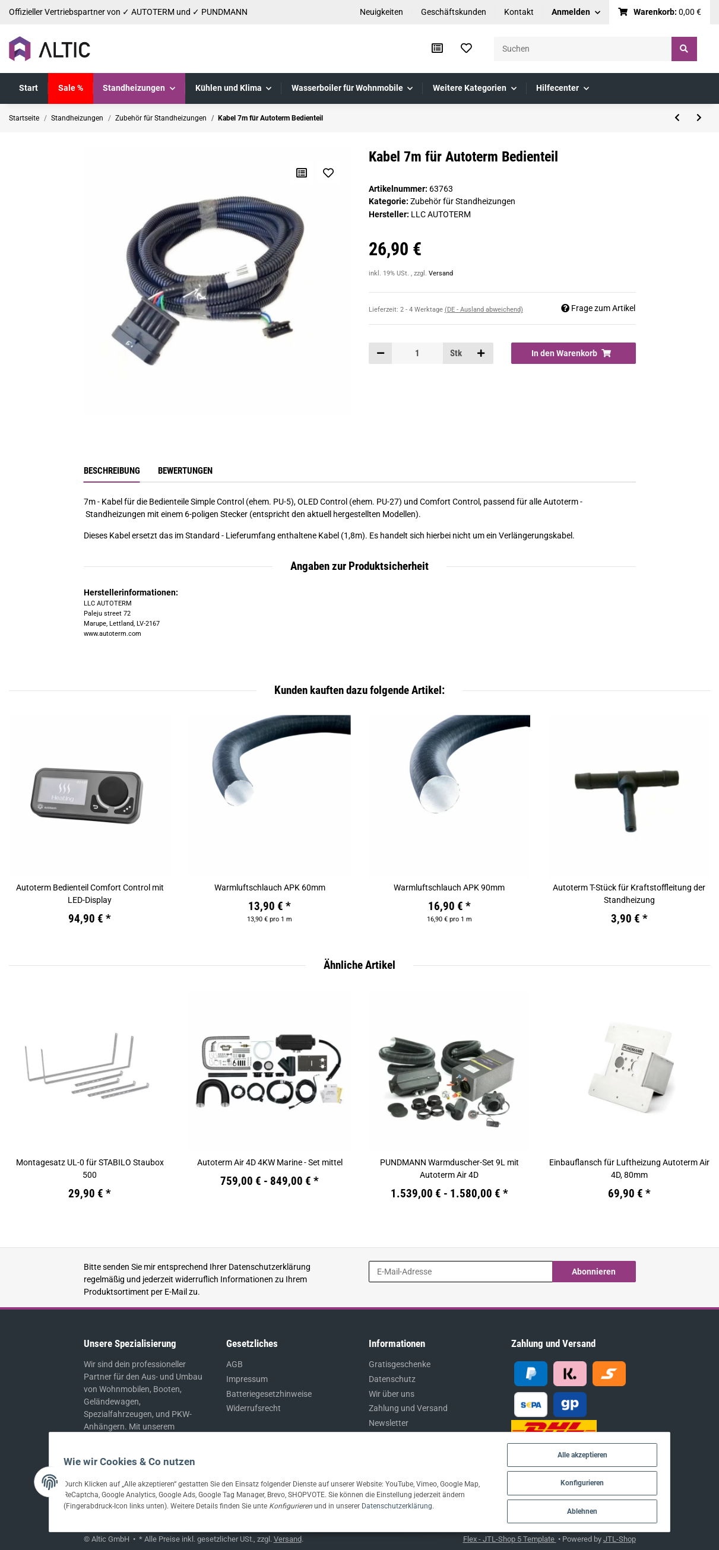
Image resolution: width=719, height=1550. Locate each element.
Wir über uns (391, 1394)
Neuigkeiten (381, 12)
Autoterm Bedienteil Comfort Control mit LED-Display (90, 894)
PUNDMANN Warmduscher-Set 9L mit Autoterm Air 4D (449, 1169)
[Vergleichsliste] (437, 48)
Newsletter (388, 1423)
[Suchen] (583, 49)
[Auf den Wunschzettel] (328, 172)
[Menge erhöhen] (481, 353)
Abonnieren (594, 1271)
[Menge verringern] (380, 353)
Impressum (247, 1379)
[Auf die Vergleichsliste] (301, 172)
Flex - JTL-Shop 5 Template (509, 1539)
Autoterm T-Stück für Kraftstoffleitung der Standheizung (629, 894)
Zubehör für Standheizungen (462, 201)
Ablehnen (602, 1510)
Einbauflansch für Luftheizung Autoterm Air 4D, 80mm (629, 1169)
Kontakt (519, 12)
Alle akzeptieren (602, 1452)
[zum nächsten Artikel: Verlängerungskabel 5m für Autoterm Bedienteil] (699, 118)
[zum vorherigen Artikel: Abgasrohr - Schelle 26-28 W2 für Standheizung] (677, 118)
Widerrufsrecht (253, 1408)
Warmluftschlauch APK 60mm (269, 887)
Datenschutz (392, 1379)
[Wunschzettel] (466, 48)
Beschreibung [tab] (112, 470)
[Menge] (417, 353)
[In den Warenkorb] (573, 353)
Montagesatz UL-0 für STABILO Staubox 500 (90, 1169)
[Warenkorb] (660, 12)
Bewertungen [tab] (185, 470)
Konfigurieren (602, 1481)
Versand (441, 273)
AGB (234, 1364)
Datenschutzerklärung (270, 1267)
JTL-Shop (619, 1539)
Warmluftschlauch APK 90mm (449, 887)
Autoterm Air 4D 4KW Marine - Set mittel (270, 1162)
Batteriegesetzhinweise (269, 1394)
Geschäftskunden (453, 12)
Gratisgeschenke (399, 1364)
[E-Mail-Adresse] (461, 1271)
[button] (576, 12)
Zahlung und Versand (408, 1408)
